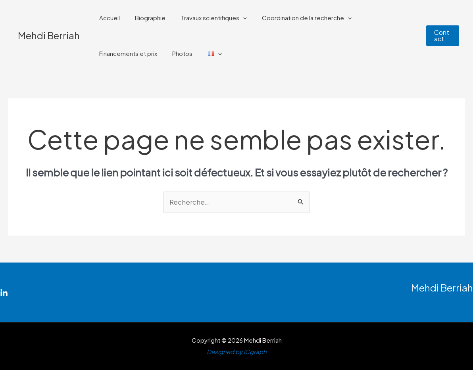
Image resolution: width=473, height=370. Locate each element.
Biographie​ (145, 17)
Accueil (108, 17)
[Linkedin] (4, 293)
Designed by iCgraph (237, 351)
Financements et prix (381, 17)
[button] (441, 35)
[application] (234, 18)
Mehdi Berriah (49, 35)
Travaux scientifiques (205, 18)
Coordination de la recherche (295, 18)
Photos (108, 53)
